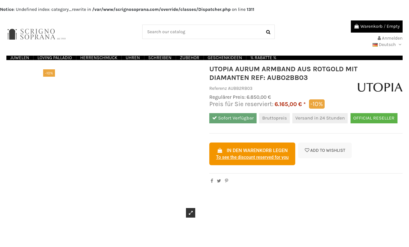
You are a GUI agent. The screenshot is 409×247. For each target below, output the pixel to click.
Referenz (218, 88)
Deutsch (388, 44)
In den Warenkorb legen (252, 154)
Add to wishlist (325, 150)
